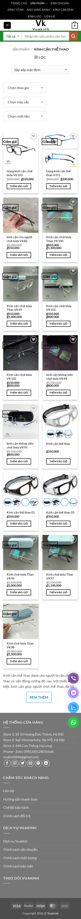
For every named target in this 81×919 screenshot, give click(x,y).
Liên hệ (8, 791)
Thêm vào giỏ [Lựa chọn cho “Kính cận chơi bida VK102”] (19, 392)
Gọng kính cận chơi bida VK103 (19, 173)
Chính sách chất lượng (20, 858)
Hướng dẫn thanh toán (20, 799)
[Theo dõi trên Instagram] (15, 763)
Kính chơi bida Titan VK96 (20, 576)
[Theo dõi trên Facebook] (7, 763)
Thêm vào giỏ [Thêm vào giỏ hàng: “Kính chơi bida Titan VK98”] (19, 661)
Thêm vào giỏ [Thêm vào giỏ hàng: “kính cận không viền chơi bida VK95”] (19, 461)
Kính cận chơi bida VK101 (58, 308)
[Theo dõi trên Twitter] (22, 763)
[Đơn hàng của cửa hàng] (40, 69)
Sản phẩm (21, 49)
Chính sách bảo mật (18, 866)
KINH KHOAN (60, 3)
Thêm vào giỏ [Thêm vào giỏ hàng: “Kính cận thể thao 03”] (58, 523)
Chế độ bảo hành (16, 807)
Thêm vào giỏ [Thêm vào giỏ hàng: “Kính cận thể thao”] (58, 461)
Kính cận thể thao (58, 443)
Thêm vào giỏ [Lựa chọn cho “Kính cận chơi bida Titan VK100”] (58, 255)
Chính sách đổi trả (16, 816)
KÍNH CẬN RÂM (63, 9)
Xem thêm (38, 697)
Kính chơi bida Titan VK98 (20, 645)
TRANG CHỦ (19, 3)
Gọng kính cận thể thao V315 (58, 173)
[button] (7, 25)
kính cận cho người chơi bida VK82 (19, 239)
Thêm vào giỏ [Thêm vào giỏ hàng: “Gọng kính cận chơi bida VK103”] (19, 186)
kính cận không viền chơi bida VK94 (59, 376)
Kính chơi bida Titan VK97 (59, 576)
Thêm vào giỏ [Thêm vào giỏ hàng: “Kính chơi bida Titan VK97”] (58, 592)
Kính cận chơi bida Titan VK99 (19, 308)
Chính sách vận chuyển (20, 849)
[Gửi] (73, 36)
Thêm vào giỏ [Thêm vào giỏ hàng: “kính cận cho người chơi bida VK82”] (19, 255)
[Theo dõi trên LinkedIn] (46, 763)
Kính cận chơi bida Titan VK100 (58, 239)
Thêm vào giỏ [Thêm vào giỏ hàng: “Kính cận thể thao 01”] (19, 523)
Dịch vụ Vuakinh (15, 841)
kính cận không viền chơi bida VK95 (20, 445)
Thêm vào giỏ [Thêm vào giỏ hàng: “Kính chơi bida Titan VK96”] (19, 592)
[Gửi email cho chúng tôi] (30, 763)
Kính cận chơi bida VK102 (19, 376)
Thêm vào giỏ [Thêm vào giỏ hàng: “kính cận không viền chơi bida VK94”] (58, 392)
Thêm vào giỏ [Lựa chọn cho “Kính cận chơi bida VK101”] (58, 323)
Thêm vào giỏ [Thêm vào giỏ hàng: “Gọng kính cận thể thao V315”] (58, 186)
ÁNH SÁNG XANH (38, 9)
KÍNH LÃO (34, 16)
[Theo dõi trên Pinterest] (38, 763)
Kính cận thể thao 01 (21, 512)
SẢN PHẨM (38, 3)
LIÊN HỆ (49, 16)
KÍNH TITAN (16, 9)
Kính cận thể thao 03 (60, 512)
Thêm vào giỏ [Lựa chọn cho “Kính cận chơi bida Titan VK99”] (19, 323)
